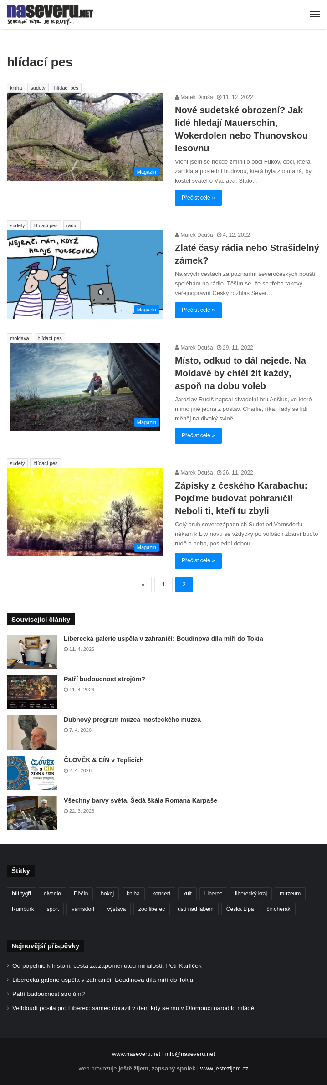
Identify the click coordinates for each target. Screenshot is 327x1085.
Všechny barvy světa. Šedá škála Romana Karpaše (140, 800)
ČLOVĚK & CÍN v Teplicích (104, 760)
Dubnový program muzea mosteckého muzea (132, 719)
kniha (16, 87)
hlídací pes (66, 87)
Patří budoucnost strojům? (104, 679)
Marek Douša (194, 97)
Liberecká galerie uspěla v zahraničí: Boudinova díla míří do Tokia (163, 638)
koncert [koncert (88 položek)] (161, 893)
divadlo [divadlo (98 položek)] (52, 893)
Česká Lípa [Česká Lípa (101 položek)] (240, 909)
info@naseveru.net (190, 1053)
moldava (19, 338)
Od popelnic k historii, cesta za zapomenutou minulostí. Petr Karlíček (106, 965)
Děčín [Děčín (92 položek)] (81, 893)
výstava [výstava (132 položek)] (116, 909)
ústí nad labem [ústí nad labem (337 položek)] (196, 909)
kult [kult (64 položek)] (187, 893)
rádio (71, 225)
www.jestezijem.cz (224, 1068)
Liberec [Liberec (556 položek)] (213, 893)
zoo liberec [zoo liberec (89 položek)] (151, 909)
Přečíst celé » (198, 198)
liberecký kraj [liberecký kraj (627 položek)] (251, 893)
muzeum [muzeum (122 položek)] (290, 893)
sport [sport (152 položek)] (53, 909)
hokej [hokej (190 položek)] (107, 893)
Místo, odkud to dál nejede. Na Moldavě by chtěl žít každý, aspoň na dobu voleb (240, 373)
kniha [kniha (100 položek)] (133, 893)
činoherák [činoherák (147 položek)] (279, 909)
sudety (38, 87)
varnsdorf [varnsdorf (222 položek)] (83, 909)
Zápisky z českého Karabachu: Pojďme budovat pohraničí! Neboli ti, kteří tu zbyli (241, 498)
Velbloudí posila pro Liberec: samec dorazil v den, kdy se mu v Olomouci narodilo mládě (133, 1008)
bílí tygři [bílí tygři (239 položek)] (21, 893)
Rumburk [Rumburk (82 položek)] (23, 909)
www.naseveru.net (136, 1053)
